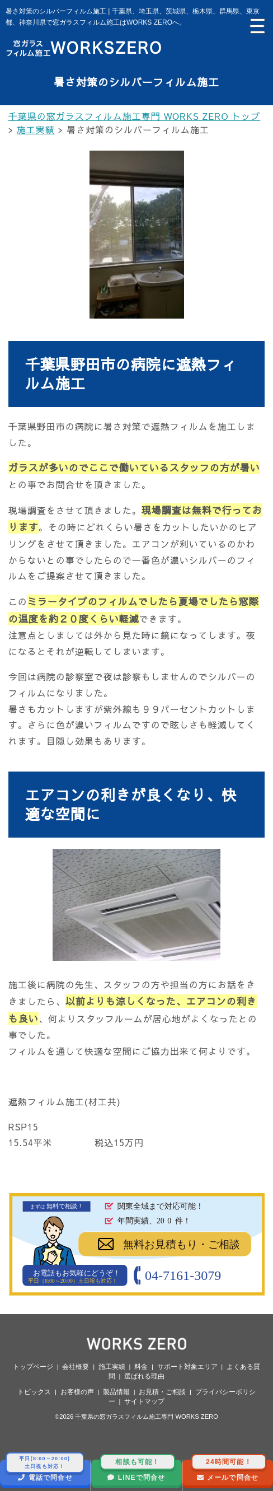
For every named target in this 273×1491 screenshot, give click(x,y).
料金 (141, 1367)
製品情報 (116, 1392)
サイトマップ (144, 1401)
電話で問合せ (45, 1470)
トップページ (33, 1367)
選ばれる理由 (144, 1376)
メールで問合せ (228, 1470)
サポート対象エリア (187, 1367)
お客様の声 (77, 1392)
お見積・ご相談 (162, 1392)
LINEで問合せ (137, 1470)
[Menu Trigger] (256, 25)
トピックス (34, 1392)
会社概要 (75, 1367)
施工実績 (111, 1367)
